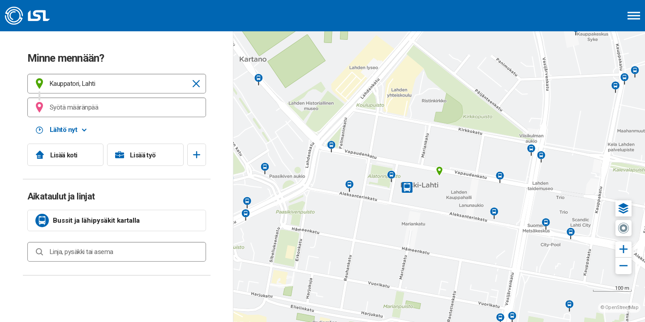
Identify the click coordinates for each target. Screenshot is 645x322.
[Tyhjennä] (196, 83)
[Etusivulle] (51, 16)
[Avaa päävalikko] (634, 15)
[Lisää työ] (145, 155)
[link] (116, 220)
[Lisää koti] (65, 155)
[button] (623, 208)
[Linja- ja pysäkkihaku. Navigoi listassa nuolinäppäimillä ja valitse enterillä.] (116, 252)
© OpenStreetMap (619, 307)
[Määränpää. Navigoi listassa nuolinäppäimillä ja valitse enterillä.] (116, 107)
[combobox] (116, 83)
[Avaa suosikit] (196, 155)
